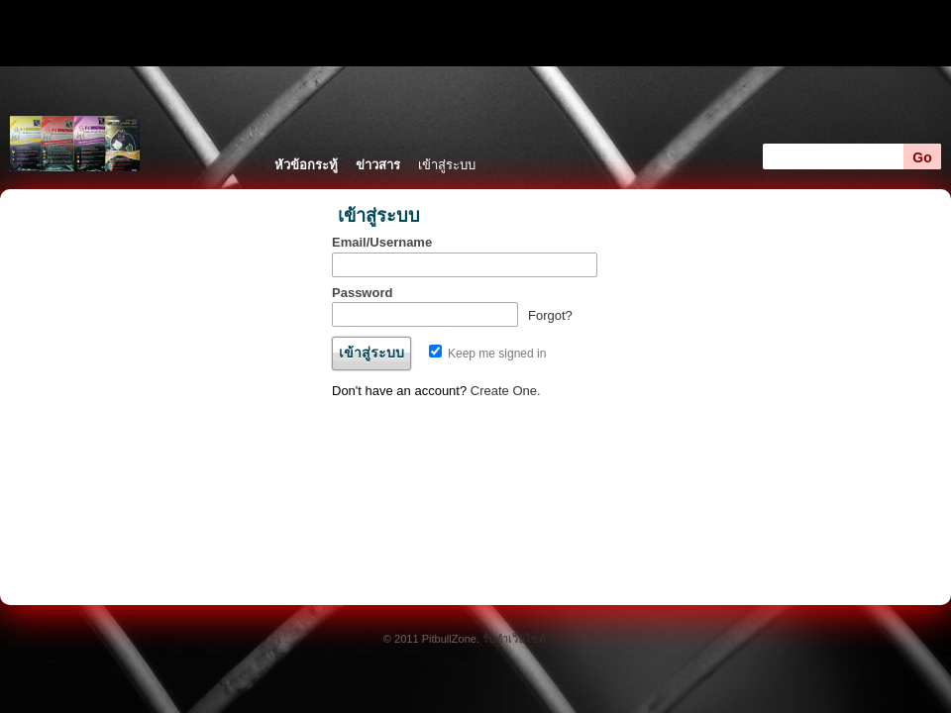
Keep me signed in (488, 353)
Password (362, 292)
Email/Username (382, 242)
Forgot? (550, 315)
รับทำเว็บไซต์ (514, 639)
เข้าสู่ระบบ (447, 164)
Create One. (506, 390)
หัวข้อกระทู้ (306, 164)
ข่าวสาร (378, 164)
